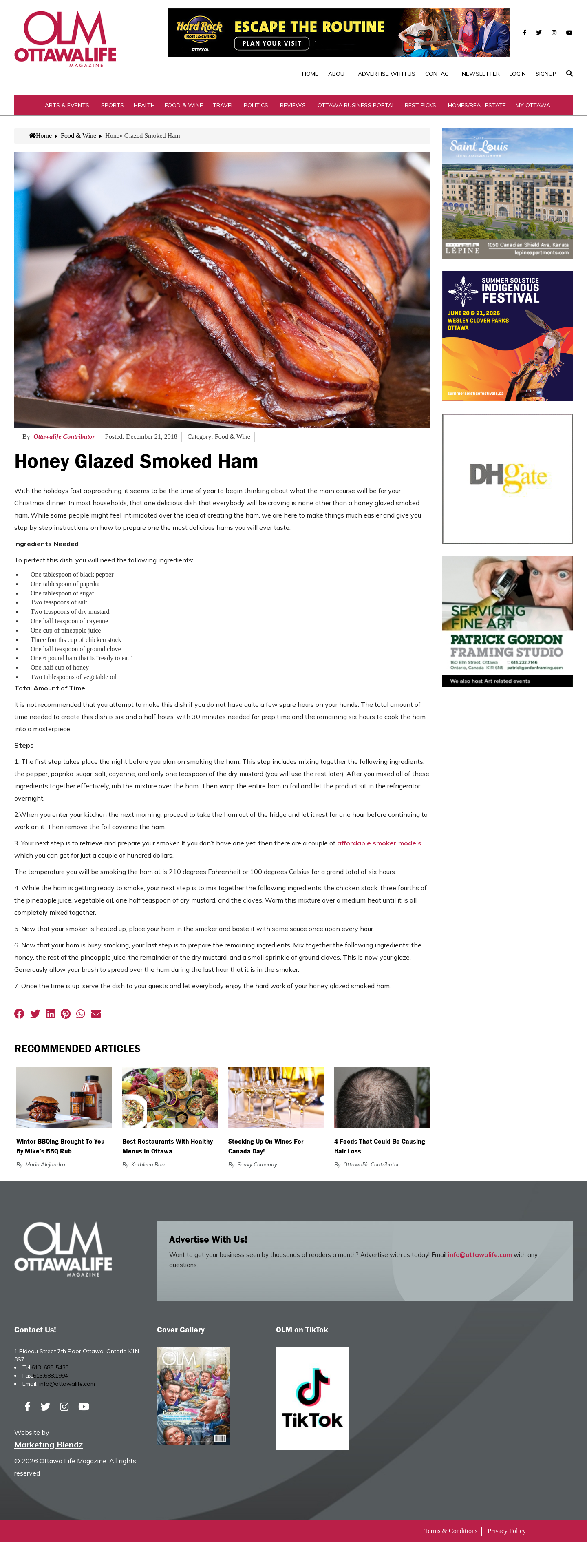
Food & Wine (184, 105)
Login (518, 73)
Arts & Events (67, 105)
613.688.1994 (50, 1375)
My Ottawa (533, 105)
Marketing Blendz (48, 1444)
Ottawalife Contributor (64, 436)
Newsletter (481, 73)
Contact (438, 73)
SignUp (546, 73)
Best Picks (420, 105)
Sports (112, 105)
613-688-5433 (50, 1367)
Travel (223, 105)
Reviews (293, 105)
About (338, 73)
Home (310, 73)
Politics (256, 105)
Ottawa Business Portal (356, 105)
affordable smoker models (379, 843)
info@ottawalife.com (480, 1255)
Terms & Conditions (450, 1530)
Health (144, 105)
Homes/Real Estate (477, 105)
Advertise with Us (386, 73)
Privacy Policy (507, 1530)
